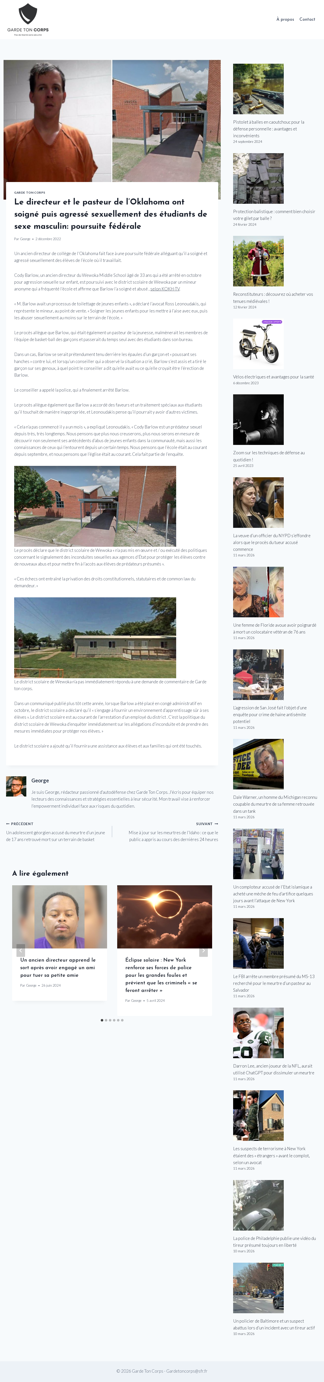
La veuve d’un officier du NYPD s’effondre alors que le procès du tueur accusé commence (272, 542)
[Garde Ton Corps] (28, 19)
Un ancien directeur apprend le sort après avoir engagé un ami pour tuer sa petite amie (58, 968)
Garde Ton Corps (29, 192)
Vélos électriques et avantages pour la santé (273, 376)
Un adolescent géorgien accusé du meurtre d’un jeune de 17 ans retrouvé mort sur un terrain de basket (57, 831)
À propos (285, 19)
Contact (307, 19)
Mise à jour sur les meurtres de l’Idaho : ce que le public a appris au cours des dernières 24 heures (167, 831)
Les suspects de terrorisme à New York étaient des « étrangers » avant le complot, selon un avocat (271, 1155)
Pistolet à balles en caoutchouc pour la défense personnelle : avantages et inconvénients (268, 128)
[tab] (102, 1020)
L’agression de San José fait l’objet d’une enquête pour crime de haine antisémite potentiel (270, 714)
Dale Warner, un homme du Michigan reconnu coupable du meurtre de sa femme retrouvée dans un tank (275, 804)
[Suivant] (203, 950)
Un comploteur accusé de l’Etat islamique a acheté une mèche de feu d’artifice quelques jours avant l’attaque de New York (273, 893)
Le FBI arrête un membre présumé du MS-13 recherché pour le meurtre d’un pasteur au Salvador (274, 983)
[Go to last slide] (20, 950)
